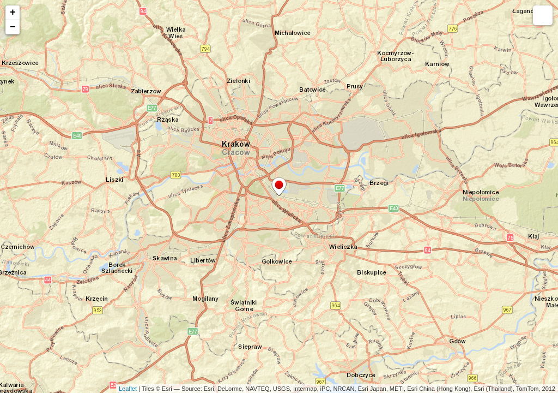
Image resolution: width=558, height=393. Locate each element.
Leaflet (128, 388)
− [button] (13, 27)
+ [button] (13, 12)
